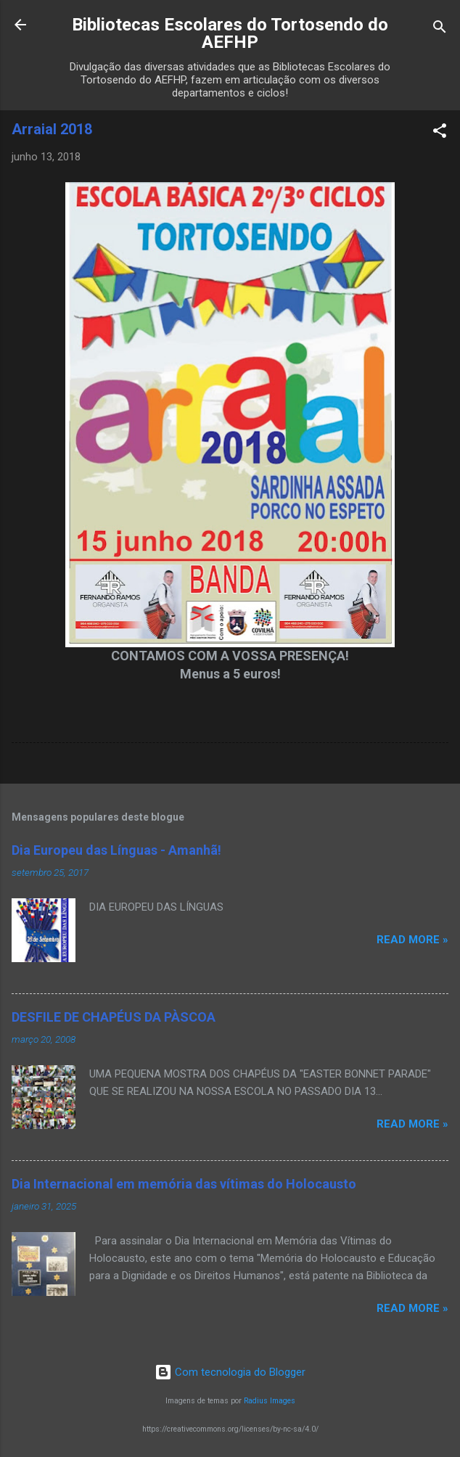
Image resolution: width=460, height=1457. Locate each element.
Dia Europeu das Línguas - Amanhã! (116, 850)
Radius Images (269, 1400)
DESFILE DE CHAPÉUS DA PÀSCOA (113, 1017)
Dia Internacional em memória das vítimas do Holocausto (184, 1183)
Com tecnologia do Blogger (230, 1372)
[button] (439, 133)
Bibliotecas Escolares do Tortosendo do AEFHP (230, 33)
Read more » (412, 939)
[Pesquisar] (439, 29)
